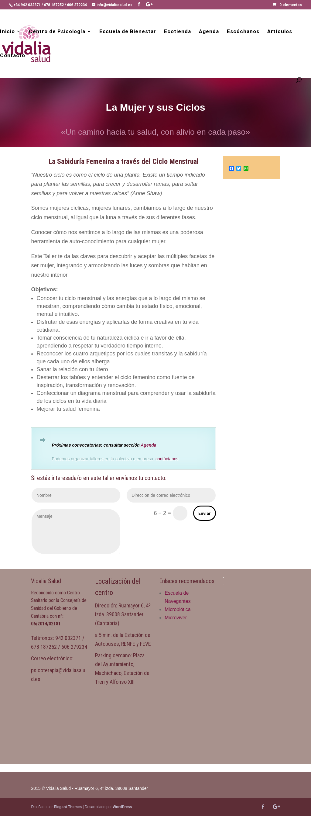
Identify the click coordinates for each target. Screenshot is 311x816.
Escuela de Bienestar (127, 31)
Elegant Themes (68, 807)
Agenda (209, 31)
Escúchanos (243, 31)
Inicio (7, 31)
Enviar (204, 513)
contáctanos (167, 458)
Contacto (12, 55)
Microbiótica (177, 609)
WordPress (122, 807)
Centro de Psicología (57, 31)
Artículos (279, 31)
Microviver (176, 617)
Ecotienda (177, 31)
